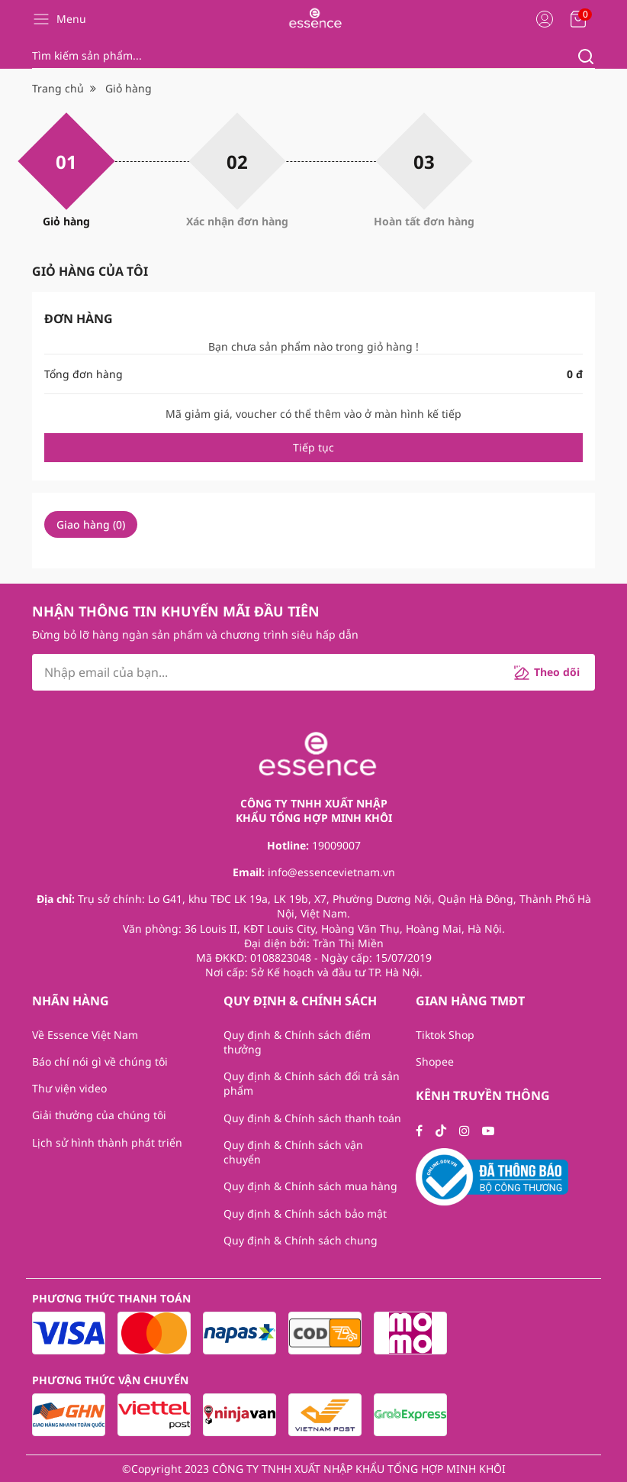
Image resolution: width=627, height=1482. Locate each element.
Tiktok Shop (445, 1034)
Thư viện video (69, 1088)
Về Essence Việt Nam (85, 1034)
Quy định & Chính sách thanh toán (312, 1118)
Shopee (435, 1061)
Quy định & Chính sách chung (300, 1240)
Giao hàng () (90, 524)
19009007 (336, 845)
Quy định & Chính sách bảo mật (305, 1213)
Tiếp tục (313, 447)
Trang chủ (58, 88)
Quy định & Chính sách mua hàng (310, 1186)
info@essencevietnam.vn (331, 872)
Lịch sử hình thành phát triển (107, 1142)
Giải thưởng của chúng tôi (99, 1115)
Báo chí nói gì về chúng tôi (100, 1061)
